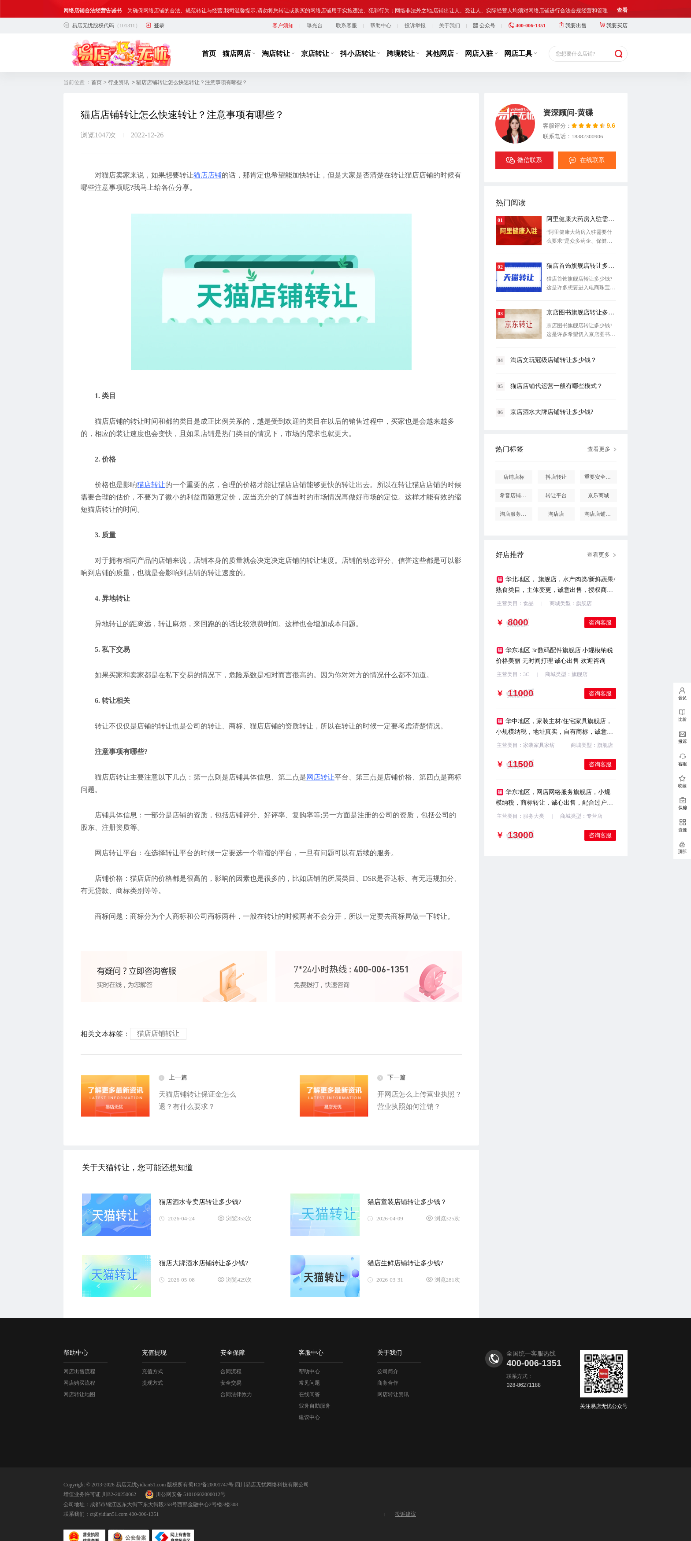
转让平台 (556, 478)
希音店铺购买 (515, 478)
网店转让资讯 (393, 1377)
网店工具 (520, 36)
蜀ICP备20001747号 (211, 1467)
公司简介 (387, 1354)
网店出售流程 (79, 1354)
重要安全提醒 (600, 459)
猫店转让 (151, 467)
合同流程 (230, 1354)
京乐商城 (598, 478)
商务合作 (387, 1365)
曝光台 (315, 8)
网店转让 (320, 759)
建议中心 (309, 1400)
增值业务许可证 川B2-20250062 (99, 1477)
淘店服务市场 (515, 496)
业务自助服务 (315, 1388)
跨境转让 (402, 36)
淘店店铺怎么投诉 (600, 496)
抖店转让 (556, 459)
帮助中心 (380, 8)
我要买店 (614, 8)
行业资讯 (118, 65)
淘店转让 (278, 36)
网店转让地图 (79, 1377)
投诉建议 (405, 1496)
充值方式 (152, 1354)
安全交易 (230, 1365)
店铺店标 (513, 459)
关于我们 (449, 8)
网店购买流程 (79, 1365)
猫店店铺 (207, 157)
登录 (159, 8)
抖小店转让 (360, 36)
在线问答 (309, 1377)
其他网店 (442, 36)
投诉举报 (415, 8)
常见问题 (309, 1365)
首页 (209, 36)
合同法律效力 (236, 1377)
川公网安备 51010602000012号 (185, 1476)
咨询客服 (600, 605)
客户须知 (282, 8)
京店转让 (317, 36)
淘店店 (556, 496)
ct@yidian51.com (108, 1496)
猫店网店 (239, 36)
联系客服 (346, 8)
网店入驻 (481, 36)
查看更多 (598, 431)
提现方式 (152, 1365)
